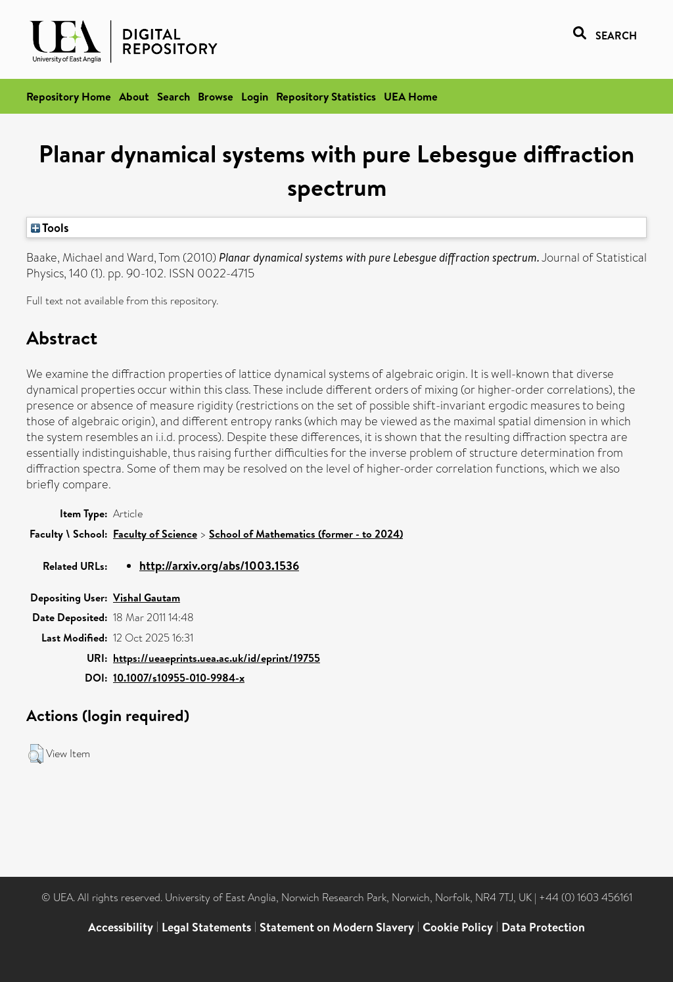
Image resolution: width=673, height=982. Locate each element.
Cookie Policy (458, 927)
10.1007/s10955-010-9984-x (178, 677)
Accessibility (120, 927)
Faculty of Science (155, 533)
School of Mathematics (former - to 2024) (306, 533)
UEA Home (411, 96)
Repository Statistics (326, 96)
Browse (215, 96)
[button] (35, 754)
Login (254, 96)
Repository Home (68, 96)
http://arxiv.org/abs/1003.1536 (219, 565)
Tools (50, 227)
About (134, 96)
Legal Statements (206, 927)
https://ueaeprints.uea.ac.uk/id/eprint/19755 (216, 658)
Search (173, 96)
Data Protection (543, 927)
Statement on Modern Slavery (337, 927)
